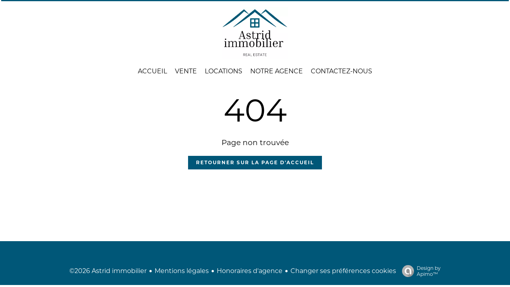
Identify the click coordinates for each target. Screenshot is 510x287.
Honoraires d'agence (249, 271)
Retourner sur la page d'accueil (255, 162)
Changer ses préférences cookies (343, 271)
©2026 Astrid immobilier (108, 271)
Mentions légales (182, 271)
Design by (419, 271)
